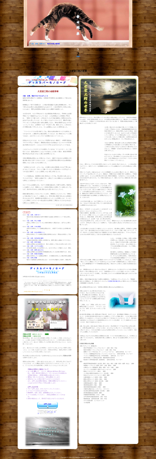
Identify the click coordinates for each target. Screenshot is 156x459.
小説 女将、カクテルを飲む (35, 246)
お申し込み (47, 404)
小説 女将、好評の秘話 (34, 242)
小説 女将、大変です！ (34, 215)
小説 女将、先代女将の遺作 (35, 238)
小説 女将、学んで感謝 (34, 220)
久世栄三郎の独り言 (114, 281)
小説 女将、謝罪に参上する (35, 250)
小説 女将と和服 (32, 257)
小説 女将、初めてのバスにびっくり (35, 96)
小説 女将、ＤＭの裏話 (34, 226)
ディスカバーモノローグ (48, 82)
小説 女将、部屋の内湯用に (35, 254)
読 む (47, 334)
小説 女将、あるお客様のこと (36, 232)
